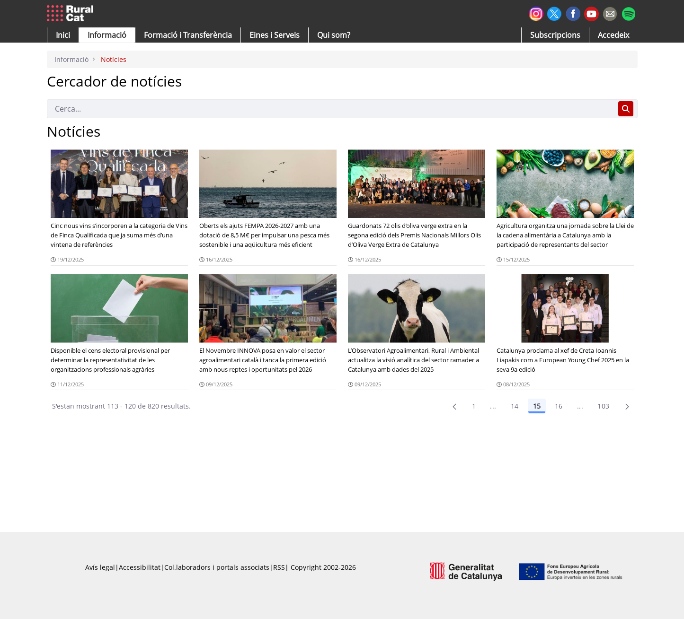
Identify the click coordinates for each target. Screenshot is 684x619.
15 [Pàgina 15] (537, 405)
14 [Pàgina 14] (515, 405)
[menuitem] (187, 35)
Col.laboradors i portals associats (216, 567)
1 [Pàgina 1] (474, 405)
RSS (279, 567)
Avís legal (100, 567)
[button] (63, 35)
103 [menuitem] (603, 405)
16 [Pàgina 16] (559, 405)
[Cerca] (330, 108)
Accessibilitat (139, 567)
